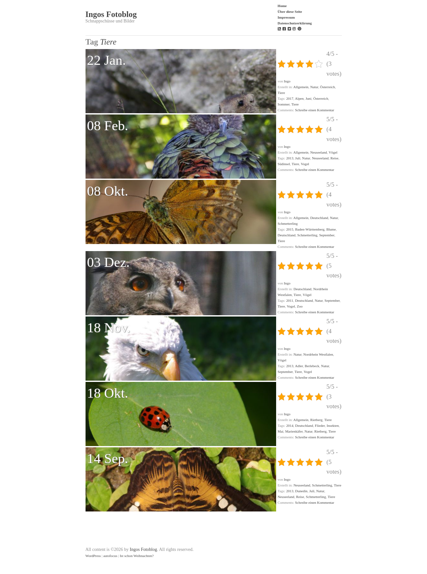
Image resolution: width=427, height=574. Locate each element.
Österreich (327, 87)
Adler (299, 366)
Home (282, 6)
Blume (331, 229)
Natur (314, 87)
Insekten (333, 425)
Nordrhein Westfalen (318, 354)
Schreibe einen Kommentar (314, 110)
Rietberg (316, 420)
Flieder (320, 425)
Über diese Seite (290, 11)
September (326, 235)
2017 (289, 98)
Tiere (281, 93)
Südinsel (284, 164)
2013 (289, 158)
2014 (289, 425)
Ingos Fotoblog (111, 14)
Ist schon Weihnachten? (137, 556)
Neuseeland (318, 152)
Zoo (300, 306)
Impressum (286, 17)
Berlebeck (312, 366)
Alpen (299, 98)
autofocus (110, 556)
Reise (335, 158)
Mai (280, 431)
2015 (289, 229)
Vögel (333, 152)
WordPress (93, 556)
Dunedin (301, 491)
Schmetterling (288, 223)
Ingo (287, 81)
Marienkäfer (294, 431)
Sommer (284, 104)
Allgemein (300, 87)
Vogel (305, 164)
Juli (297, 158)
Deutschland (319, 218)
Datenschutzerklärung (295, 23)
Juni (309, 98)
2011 (289, 300)
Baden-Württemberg (309, 229)
